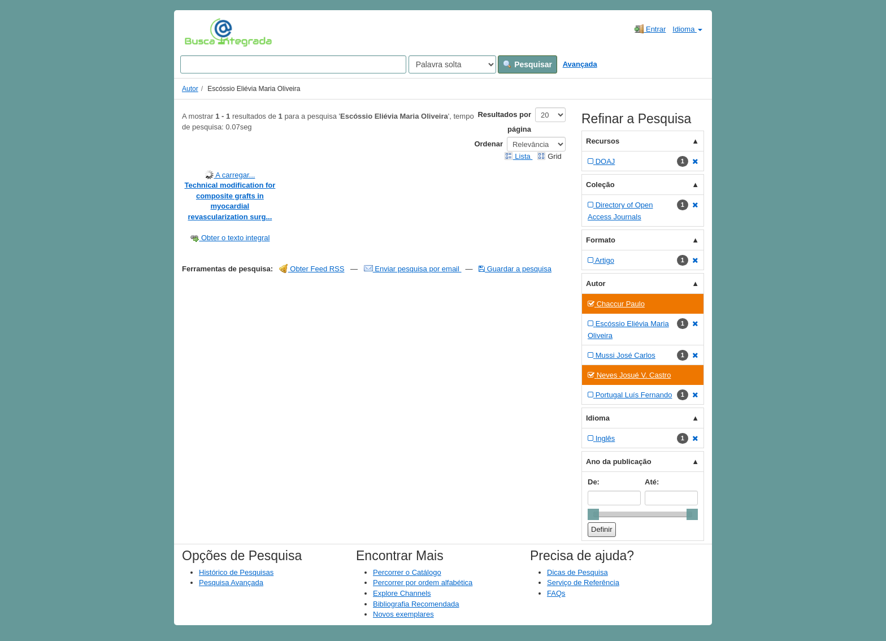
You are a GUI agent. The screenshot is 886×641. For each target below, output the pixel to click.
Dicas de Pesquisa (577, 572)
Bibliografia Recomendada (416, 604)
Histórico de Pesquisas (236, 572)
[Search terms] (293, 64)
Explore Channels (402, 593)
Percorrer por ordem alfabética (422, 582)
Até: (652, 482)
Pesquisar (527, 64)
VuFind (202, 32)
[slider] (593, 514)
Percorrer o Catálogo (407, 572)
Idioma (687, 29)
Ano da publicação (619, 461)
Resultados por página (504, 121)
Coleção (600, 184)
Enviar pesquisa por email (413, 269)
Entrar (650, 28)
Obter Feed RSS (312, 269)
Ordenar (488, 144)
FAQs (556, 593)
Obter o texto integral (230, 237)
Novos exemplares (403, 614)
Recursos (602, 141)
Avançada (580, 64)
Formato (600, 240)
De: (594, 482)
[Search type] (452, 64)
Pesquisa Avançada (231, 582)
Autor (190, 89)
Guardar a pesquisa (515, 269)
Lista (518, 156)
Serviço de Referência (583, 582)
